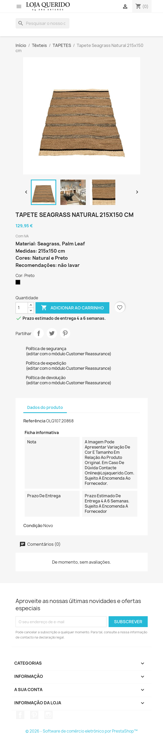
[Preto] (19, 283)
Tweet (52, 333)
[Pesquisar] (42, 23)
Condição (32, 525)
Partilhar (38, 333)
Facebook (20, 715)
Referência (34, 420)
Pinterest (65, 333)
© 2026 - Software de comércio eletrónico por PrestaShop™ (81, 731)
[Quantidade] (22, 308)
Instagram (48, 715)
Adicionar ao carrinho (72, 307)
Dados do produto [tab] (45, 407)
